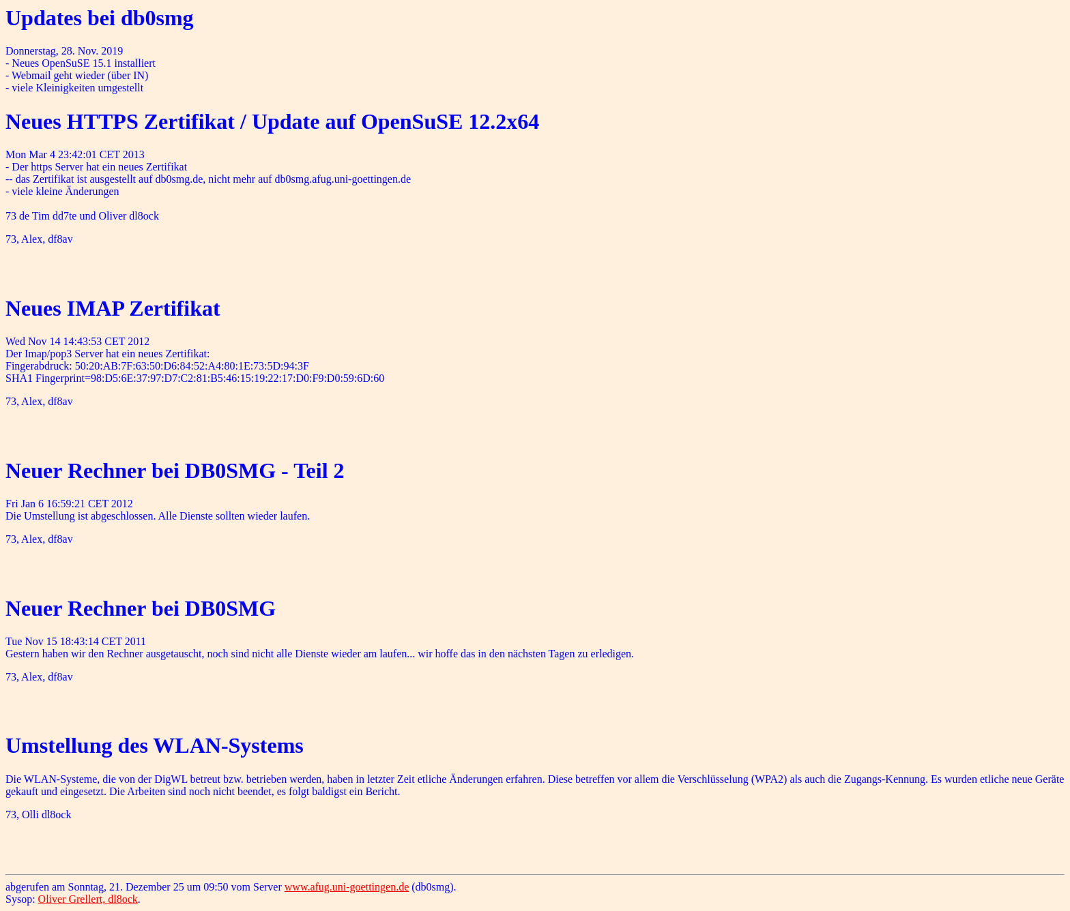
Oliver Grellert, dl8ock (88, 899)
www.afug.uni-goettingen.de (347, 887)
